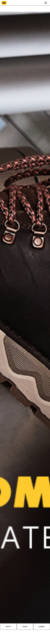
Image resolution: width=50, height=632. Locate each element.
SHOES (25, 626)
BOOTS (8, 626)
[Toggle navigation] (45, 3)
